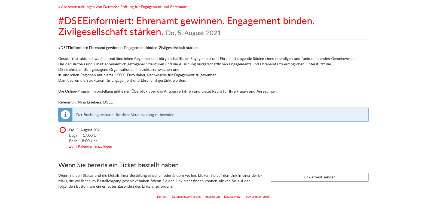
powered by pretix (258, 196)
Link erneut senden (319, 176)
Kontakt (162, 196)
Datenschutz (232, 196)
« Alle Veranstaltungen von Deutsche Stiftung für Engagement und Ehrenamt (122, 6)
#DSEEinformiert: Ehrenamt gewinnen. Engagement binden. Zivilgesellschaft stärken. (186, 26)
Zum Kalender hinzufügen (90, 146)
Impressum (212, 196)
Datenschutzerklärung (186, 196)
